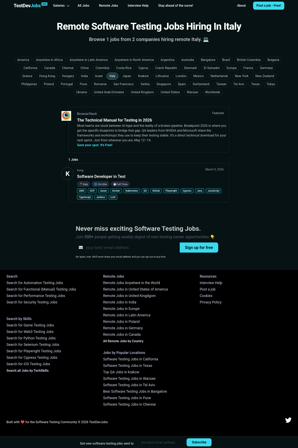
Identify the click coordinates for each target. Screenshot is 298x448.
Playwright (171, 190)
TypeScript (85, 197)
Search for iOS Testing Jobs (28, 364)
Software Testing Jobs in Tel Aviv (129, 385)
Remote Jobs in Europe (121, 309)
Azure (103, 190)
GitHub (156, 190)
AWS (81, 190)
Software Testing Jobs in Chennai (129, 404)
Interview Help (138, 5)
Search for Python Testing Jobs (31, 338)
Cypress (187, 190)
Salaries (59, 5)
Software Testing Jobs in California (130, 359)
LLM (113, 197)
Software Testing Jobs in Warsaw (129, 379)
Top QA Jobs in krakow (121, 372)
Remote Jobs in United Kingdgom (129, 296)
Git (145, 190)
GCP (92, 190)
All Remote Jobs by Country (123, 341)
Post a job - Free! (268, 5)
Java (199, 190)
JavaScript (213, 190)
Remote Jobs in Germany (123, 328)
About (241, 5)
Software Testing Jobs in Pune (127, 398)
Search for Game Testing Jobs (30, 325)
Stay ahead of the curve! (175, 5)
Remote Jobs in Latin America (127, 315)
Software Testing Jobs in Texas (127, 366)
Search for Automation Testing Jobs (34, 283)
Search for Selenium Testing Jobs (32, 345)
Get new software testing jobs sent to (107, 443)
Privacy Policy (210, 302)
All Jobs (83, 5)
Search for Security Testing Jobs (31, 302)
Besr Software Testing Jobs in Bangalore (135, 391)
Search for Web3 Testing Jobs (30, 332)
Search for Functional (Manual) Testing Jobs (41, 289)
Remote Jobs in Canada (122, 335)
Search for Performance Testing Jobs (35, 296)
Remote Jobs (108, 5)
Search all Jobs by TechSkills (27, 370)
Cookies (206, 296)
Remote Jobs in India (119, 302)
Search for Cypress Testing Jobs (31, 358)
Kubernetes (132, 190)
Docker (116, 190)
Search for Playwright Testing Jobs (33, 351)
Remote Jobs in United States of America (135, 289)
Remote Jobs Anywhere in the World (131, 283)
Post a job (207, 289)
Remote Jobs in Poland (121, 322)
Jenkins (100, 197)
